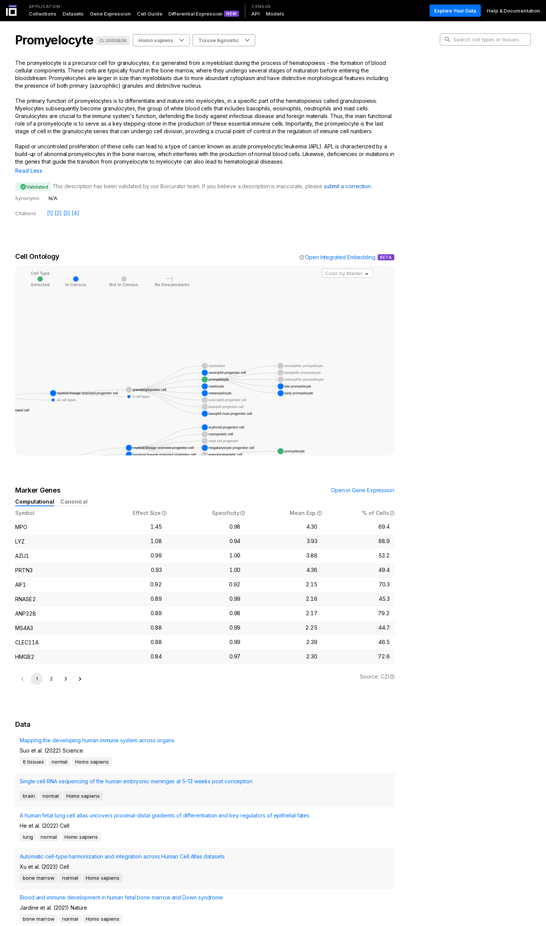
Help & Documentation (513, 11)
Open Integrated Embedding (340, 246)
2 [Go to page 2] (51, 668)
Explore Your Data (455, 11)
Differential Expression (195, 14)
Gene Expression (110, 14)
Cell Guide (149, 14)
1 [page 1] (37, 668)
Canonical (74, 491)
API (255, 14)
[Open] (366, 263)
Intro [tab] (451, 74)
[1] (50, 202)
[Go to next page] (80, 668)
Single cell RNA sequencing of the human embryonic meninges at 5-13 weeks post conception (103, 767)
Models (275, 14)
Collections (42, 14)
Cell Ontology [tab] (461, 86)
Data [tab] (451, 110)
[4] (75, 202)
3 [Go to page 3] (65, 668)
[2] (58, 202)
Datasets (73, 14)
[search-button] (447, 39)
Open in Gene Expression (362, 479)
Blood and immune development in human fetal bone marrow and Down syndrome (103, 831)
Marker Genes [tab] (463, 98)
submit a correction (347, 175)
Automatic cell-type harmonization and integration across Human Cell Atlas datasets (100, 809)
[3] (67, 202)
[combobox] (347, 262)
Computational (34, 491)
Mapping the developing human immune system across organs (92, 742)
